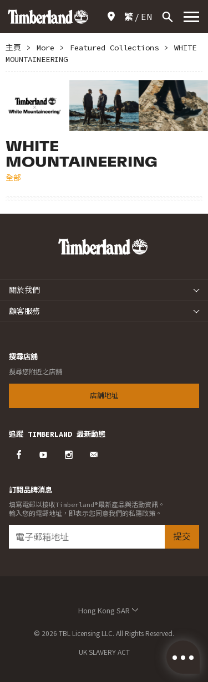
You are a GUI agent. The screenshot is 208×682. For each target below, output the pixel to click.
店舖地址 (113, 16)
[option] (104, 105)
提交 (182, 536)
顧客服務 (24, 311)
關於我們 (24, 290)
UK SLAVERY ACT (104, 652)
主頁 (13, 48)
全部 (13, 178)
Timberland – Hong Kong (48, 16)
